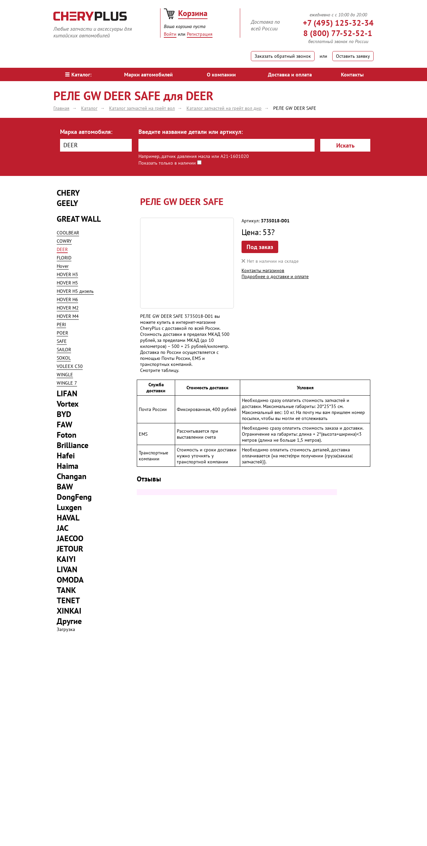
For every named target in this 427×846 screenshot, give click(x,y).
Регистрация (199, 34)
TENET (68, 600)
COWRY (64, 241)
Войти (170, 34)
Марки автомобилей (148, 74)
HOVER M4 (68, 316)
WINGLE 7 (67, 383)
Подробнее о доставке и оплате (275, 276)
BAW (65, 486)
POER (62, 333)
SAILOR (64, 350)
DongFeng (74, 497)
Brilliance (72, 445)
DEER (62, 249)
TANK (66, 590)
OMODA (70, 580)
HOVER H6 (67, 299)
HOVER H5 (67, 283)
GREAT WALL (79, 219)
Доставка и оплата (290, 74)
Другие (69, 621)
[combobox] (96, 145)
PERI (61, 325)
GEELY (67, 203)
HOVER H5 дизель (75, 291)
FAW (64, 424)
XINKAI (69, 611)
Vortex (68, 404)
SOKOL (64, 358)
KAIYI (66, 559)
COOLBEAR (68, 233)
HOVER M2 (68, 308)
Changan (71, 476)
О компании (221, 74)
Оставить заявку (353, 56)
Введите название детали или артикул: (190, 132)
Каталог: (78, 74)
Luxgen (69, 507)
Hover (63, 266)
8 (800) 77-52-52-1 (337, 33)
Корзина (192, 13)
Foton (66, 435)
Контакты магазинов (263, 270)
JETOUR (70, 549)
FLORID (64, 258)
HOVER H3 (67, 274)
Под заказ (260, 247)
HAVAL (68, 517)
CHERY (68, 193)
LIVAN (67, 569)
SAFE (62, 341)
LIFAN (67, 393)
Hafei (66, 455)
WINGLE (65, 375)
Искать (345, 145)
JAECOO (70, 538)
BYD (64, 414)
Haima (67, 466)
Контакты (352, 74)
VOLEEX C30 (70, 366)
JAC (62, 528)
